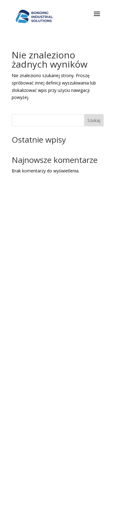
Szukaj (93, 120)
